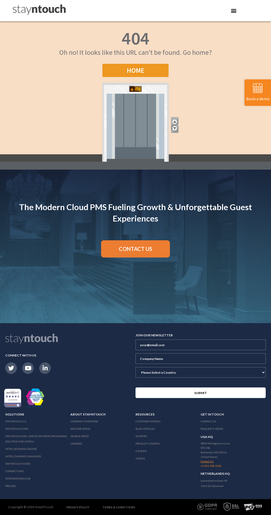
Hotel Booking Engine (21, 448)
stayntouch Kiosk (17, 463)
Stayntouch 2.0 (15, 421)
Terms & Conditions (118, 507)
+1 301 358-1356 (211, 465)
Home (135, 70)
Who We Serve (80, 428)
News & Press (79, 436)
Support (141, 436)
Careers (76, 443)
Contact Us (208, 421)
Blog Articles (145, 428)
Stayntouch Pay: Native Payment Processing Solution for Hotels (36, 439)
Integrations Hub (17, 478)
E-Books (141, 451)
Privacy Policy (77, 507)
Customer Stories (148, 421)
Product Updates (148, 443)
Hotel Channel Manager (23, 456)
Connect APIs (14, 471)
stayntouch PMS (16, 428)
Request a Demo (212, 428)
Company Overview (84, 421)
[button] (135, 249)
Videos (140, 458)
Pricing (10, 485)
